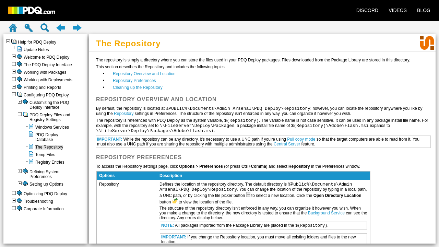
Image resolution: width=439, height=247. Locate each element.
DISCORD (367, 10)
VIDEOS (398, 10)
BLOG (423, 10)
